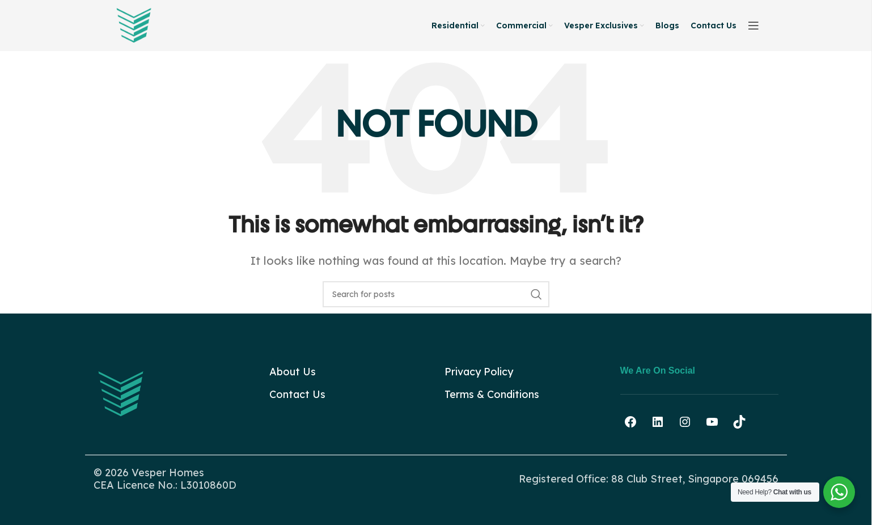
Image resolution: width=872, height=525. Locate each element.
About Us (292, 371)
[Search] (436, 294)
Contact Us (297, 394)
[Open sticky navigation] (753, 25)
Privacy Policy (479, 371)
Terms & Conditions (492, 394)
